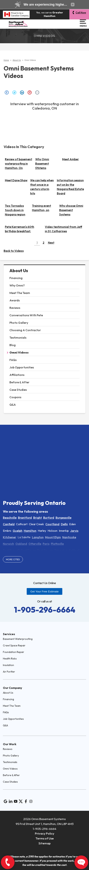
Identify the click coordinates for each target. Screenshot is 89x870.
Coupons (15, 397)
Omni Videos (19, 352)
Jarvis (74, 530)
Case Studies (18, 389)
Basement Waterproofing (18, 639)
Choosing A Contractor (25, 330)
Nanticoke (69, 537)
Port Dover (28, 550)
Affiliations (16, 375)
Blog (12, 345)
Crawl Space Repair (14, 645)
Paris (46, 544)
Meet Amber (70, 159)
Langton (38, 537)
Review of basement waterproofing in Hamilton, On (18, 163)
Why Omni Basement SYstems (42, 163)
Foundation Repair (13, 652)
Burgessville (63, 517)
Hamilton (30, 530)
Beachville (10, 517)
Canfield (9, 524)
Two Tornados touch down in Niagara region (15, 210)
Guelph (17, 530)
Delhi (64, 524)
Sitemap (45, 843)
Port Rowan (45, 550)
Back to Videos (14, 251)
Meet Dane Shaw (16, 180)
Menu (83, 23)
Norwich (8, 544)
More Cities (13, 559)
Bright (37, 517)
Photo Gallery (18, 322)
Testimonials (17, 337)
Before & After (19, 382)
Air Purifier (9, 671)
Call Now (81, 12)
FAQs (13, 360)
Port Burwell (11, 550)
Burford (48, 517)
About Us (18, 270)
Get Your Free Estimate (44, 591)
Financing (16, 278)
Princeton (61, 550)
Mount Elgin (53, 537)
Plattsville (57, 544)
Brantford (25, 517)
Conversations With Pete (26, 315)
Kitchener (9, 537)
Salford (74, 550)
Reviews (14, 308)
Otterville (35, 544)
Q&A (12, 404)
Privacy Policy (44, 833)
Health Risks (10, 658)
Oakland (21, 544)
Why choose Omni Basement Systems (71, 210)
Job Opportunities (21, 367)
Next (51, 242)
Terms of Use (44, 838)
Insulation (8, 665)
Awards (14, 300)
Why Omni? (17, 285)
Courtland (52, 524)
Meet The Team (19, 293)
